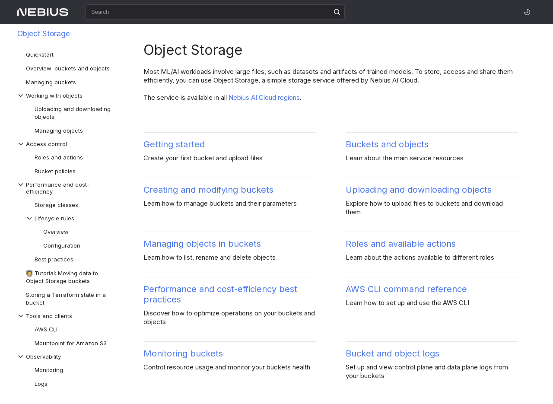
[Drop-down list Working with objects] (67, 95)
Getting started (174, 144)
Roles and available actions (401, 244)
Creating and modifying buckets (208, 190)
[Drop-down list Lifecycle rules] (71, 218)
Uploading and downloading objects (419, 190)
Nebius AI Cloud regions (264, 97)
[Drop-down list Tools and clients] (67, 315)
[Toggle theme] (527, 12)
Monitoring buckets (183, 353)
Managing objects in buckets (202, 244)
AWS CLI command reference (406, 289)
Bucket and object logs (392, 353)
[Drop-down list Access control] (67, 143)
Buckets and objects (387, 144)
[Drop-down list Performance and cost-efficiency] (67, 188)
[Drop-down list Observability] (67, 356)
